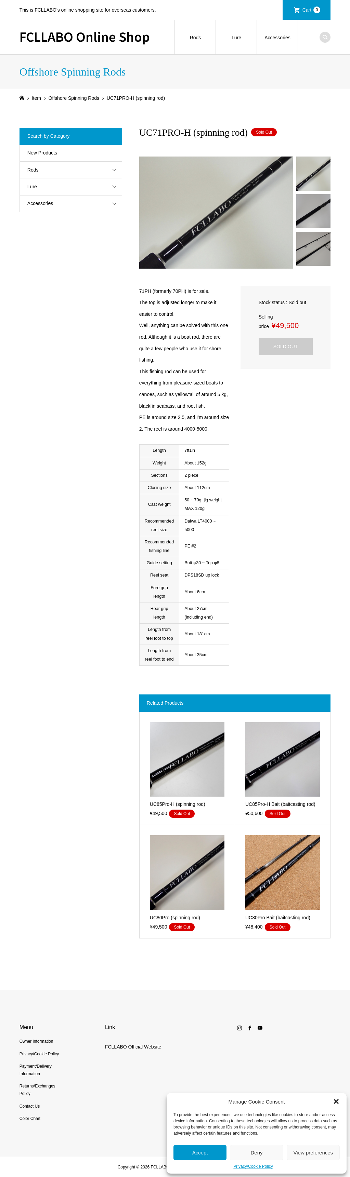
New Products (42, 152)
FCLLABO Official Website (133, 1047)
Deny (256, 1152)
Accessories (277, 37)
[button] (336, 1101)
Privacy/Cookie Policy (253, 1166)
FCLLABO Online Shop (85, 36)
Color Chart (30, 1118)
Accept (200, 1152)
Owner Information (36, 1041)
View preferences (313, 1152)
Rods (195, 37)
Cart (311, 9)
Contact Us (30, 1106)
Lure (236, 37)
